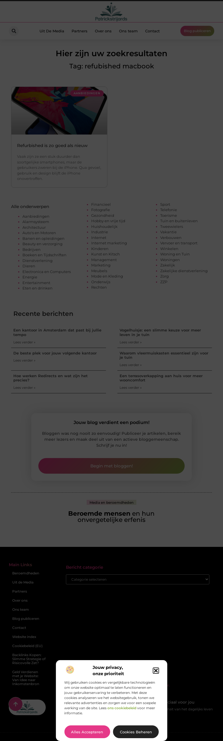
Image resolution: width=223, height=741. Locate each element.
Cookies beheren (136, 732)
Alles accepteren (87, 732)
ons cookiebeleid (121, 708)
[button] (156, 670)
